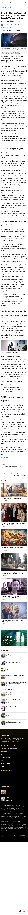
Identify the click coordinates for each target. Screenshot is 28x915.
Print (14, 30)
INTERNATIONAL (5, 779)
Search (18, 30)
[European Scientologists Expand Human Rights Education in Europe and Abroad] (3, 684)
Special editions (5, 757)
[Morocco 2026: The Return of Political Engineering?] (3, 799)
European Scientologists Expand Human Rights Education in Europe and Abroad (16, 683)
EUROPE (3, 775)
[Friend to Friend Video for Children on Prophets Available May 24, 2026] (14, 512)
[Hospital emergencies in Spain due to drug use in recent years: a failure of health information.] (14, 562)
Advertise (3, 766)
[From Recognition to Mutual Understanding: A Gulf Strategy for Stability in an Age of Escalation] (14, 537)
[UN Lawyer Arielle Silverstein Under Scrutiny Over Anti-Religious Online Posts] (14, 586)
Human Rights (4, 7)
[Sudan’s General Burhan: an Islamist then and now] (3, 670)
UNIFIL (3, 321)
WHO (3, 412)
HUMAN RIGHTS (5, 783)
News (10, 7)
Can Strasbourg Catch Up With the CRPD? (15, 675)
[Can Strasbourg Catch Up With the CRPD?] (3, 677)
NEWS (2, 773)
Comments (9, 27)
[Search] (2, 3)
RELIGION (3, 781)
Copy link (9, 30)
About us (3, 755)
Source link (4, 457)
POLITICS (3, 777)
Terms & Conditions (6, 763)
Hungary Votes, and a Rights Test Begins (11, 498)
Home (2, 10)
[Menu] (25, 3)
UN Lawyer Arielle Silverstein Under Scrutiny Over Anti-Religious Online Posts (16, 662)
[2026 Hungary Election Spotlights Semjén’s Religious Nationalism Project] (14, 610)
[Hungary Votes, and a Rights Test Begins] (14, 490)
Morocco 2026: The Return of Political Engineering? (15, 799)
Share (3, 30)
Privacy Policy (5, 760)
